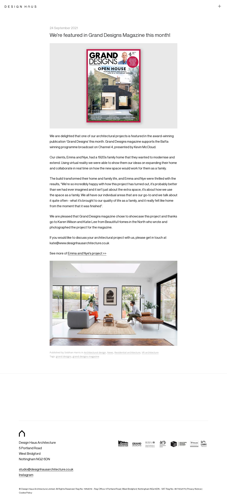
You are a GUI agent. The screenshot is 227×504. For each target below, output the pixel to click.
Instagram (26, 475)
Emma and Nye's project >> (87, 253)
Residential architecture (127, 352)
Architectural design (95, 352)
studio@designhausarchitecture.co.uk (46, 469)
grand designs (63, 356)
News (110, 352)
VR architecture (150, 352)
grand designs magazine (86, 356)
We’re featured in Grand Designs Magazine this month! (110, 35)
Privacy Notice (194, 488)
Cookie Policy (25, 492)
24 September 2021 (64, 28)
